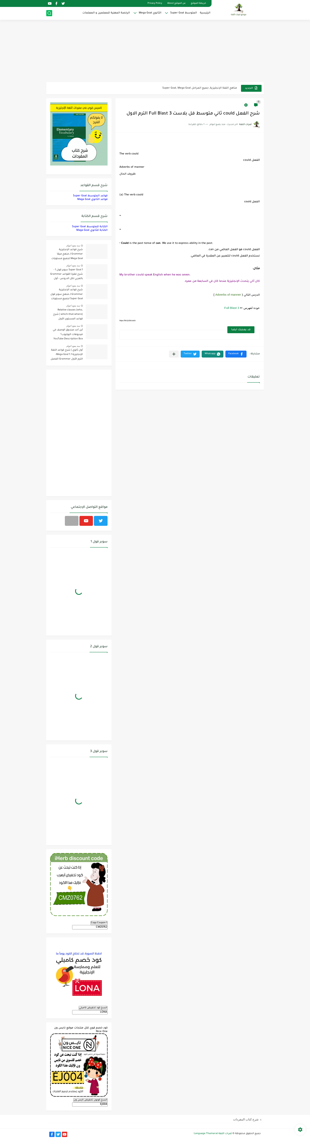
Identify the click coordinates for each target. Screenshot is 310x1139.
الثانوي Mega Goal (150, 12)
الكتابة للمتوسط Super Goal (90, 226)
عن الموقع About (176, 3)
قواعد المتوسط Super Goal (90, 195)
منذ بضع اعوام (73, 245)
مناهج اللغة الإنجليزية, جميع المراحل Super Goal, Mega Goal (199, 88)
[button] (236, 354)
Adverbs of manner (228, 294)
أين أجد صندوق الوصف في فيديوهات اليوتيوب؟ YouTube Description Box (68, 334)
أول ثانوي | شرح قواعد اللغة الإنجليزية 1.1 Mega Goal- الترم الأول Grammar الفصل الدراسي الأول (67, 355)
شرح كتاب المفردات (246, 1119)
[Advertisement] (155, 51)
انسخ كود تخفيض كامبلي (93, 1008)
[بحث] (49, 13)
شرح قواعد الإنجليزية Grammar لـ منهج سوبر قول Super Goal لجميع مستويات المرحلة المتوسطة (66, 295)
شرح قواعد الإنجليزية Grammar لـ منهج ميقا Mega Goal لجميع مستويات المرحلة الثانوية (67, 254)
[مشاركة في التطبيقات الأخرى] (174, 354)
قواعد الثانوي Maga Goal (92, 199)
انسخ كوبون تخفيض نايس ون (90, 1100)
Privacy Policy (154, 3)
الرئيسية (205, 12)
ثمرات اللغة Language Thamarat (213, 1133)
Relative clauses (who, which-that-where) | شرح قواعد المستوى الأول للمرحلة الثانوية (68, 315)
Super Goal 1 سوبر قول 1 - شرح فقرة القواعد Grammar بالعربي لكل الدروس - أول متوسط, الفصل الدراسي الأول (66, 275)
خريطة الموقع (198, 3)
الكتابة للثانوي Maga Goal (92, 230)
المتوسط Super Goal (183, 12)
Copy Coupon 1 (99, 922)
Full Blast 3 (231, 307)
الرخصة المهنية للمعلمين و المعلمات (106, 12)
